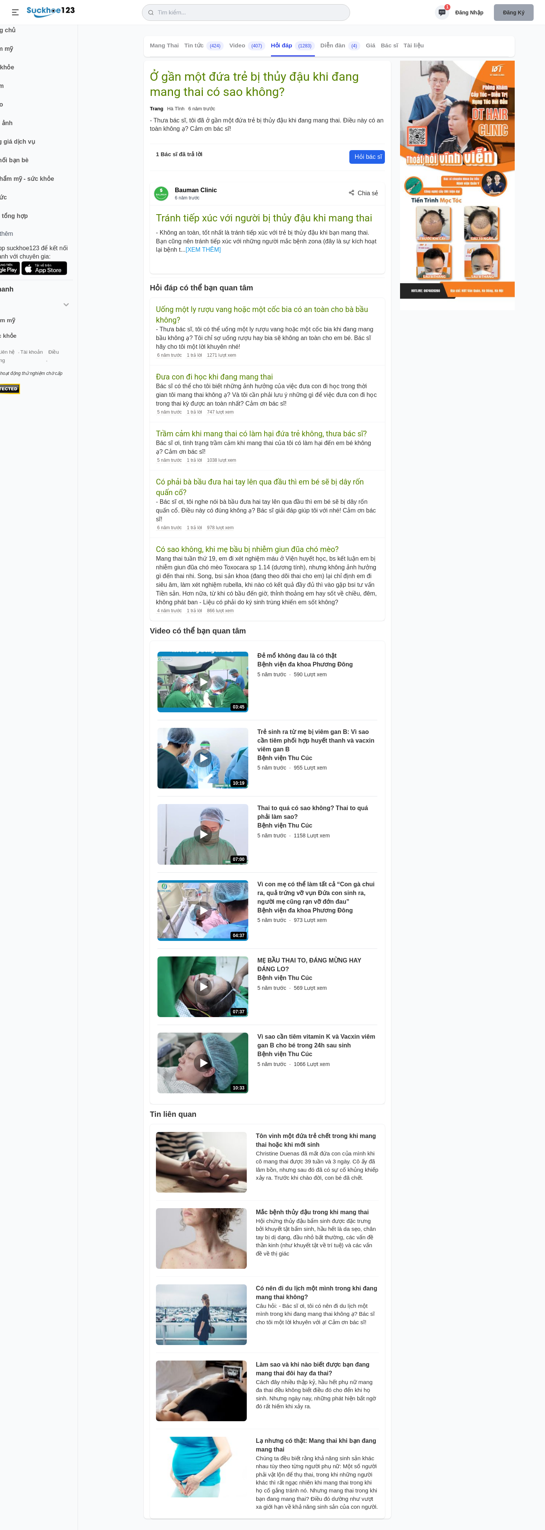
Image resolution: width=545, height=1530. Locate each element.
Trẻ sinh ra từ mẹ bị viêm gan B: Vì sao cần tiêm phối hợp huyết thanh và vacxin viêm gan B (315, 740)
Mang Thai (164, 45)
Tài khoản (67, 359)
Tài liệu (413, 45)
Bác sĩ (389, 45)
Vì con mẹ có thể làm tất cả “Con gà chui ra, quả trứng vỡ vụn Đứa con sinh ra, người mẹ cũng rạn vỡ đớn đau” (316, 893)
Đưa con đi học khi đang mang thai (214, 376)
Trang (156, 108)
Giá (370, 45)
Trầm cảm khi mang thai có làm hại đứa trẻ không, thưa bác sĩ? (261, 433)
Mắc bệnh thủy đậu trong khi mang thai (312, 1212)
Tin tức (204, 45)
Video (247, 45)
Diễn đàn (340, 45)
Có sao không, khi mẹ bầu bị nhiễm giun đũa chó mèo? (247, 549)
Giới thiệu (17, 359)
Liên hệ (42, 359)
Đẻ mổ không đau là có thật (296, 655)
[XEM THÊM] (203, 249)
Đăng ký (514, 12)
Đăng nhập (469, 12)
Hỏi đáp (293, 45)
